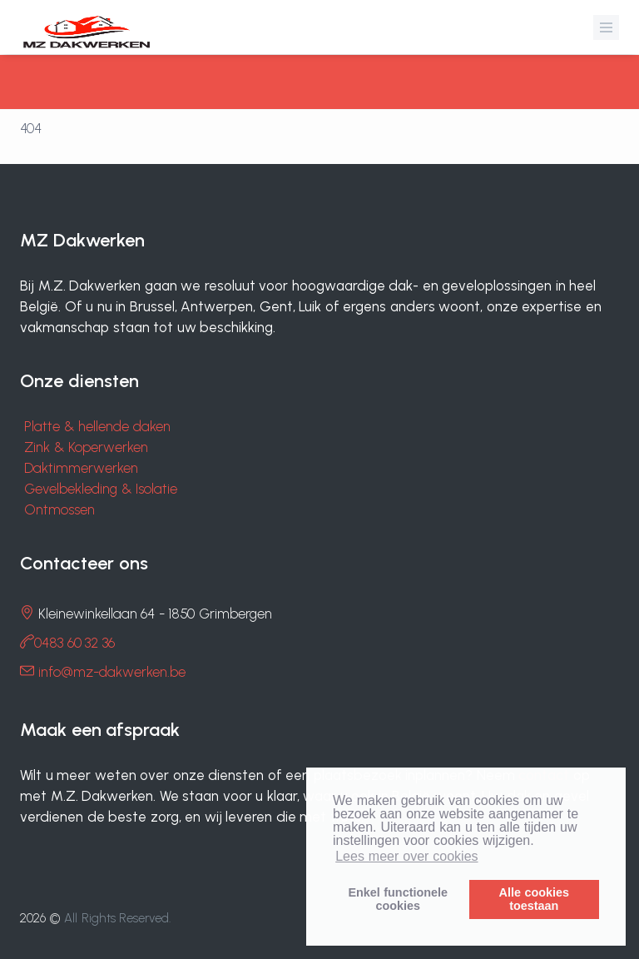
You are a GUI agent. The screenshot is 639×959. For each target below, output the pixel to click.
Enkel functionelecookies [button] (398, 899)
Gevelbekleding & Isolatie (100, 488)
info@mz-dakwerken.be (112, 671)
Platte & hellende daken (97, 426)
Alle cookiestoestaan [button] (534, 899)
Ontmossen (59, 509)
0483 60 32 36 (74, 642)
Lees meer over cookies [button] (406, 856)
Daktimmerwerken (81, 468)
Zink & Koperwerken (86, 447)
